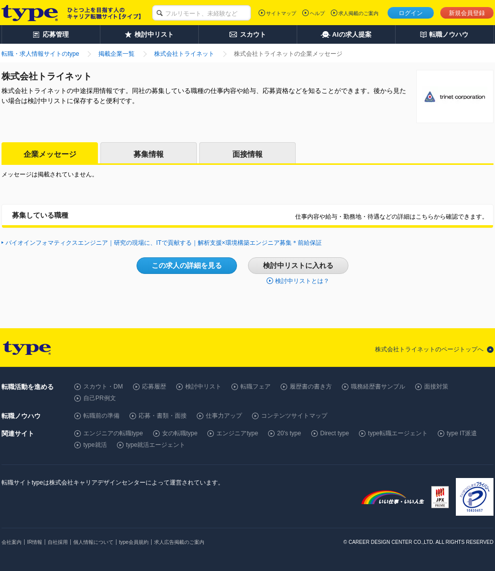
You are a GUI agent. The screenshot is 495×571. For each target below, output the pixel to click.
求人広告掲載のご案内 (179, 542)
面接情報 (247, 154)
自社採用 (58, 542)
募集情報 (149, 154)
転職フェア (255, 386)
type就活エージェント (156, 444)
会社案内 (12, 542)
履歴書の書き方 (311, 386)
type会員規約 (134, 542)
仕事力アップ (224, 415)
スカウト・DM (103, 386)
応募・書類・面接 (163, 415)
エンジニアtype (237, 433)
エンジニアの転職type (113, 433)
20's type (289, 433)
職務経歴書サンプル (378, 386)
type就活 (95, 444)
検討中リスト (203, 386)
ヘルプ (317, 13)
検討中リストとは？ (302, 280)
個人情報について (93, 542)
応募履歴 (154, 386)
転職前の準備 (101, 415)
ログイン (411, 13)
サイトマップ (281, 13)
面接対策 (436, 386)
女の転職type (180, 433)
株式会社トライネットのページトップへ (429, 349)
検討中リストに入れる (298, 265)
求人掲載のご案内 (358, 13)
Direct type (334, 433)
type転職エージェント (398, 433)
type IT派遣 (462, 433)
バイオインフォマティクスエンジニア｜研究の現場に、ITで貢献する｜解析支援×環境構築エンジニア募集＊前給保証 (164, 242)
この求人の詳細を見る (187, 265)
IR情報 (34, 542)
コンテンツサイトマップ (294, 415)
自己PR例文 (99, 398)
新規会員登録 (467, 13)
